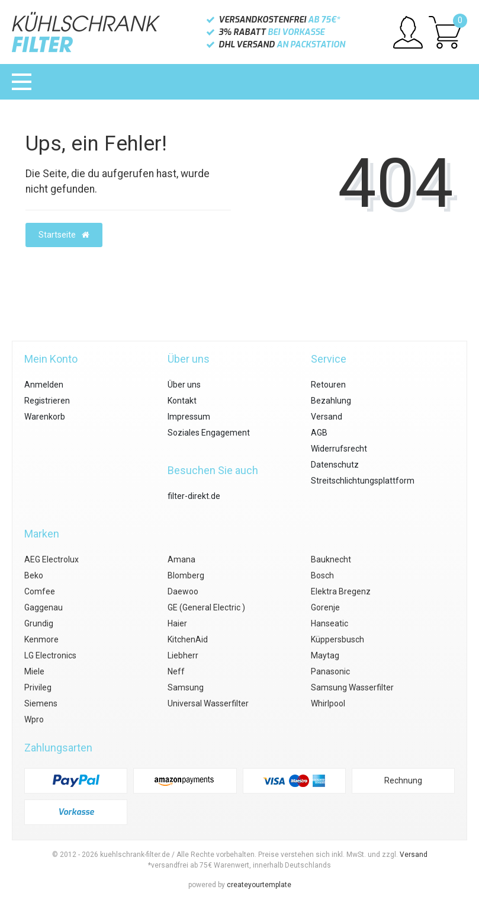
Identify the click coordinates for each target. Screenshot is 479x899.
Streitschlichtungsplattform (362, 480)
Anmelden (43, 384)
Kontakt (182, 400)
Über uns (184, 384)
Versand (326, 416)
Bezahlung (331, 400)
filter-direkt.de (194, 496)
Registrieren (47, 400)
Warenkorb (44, 416)
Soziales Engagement (209, 432)
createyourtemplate (259, 885)
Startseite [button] (63, 234)
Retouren (328, 384)
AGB (319, 432)
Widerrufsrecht (339, 448)
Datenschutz (335, 464)
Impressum (189, 416)
